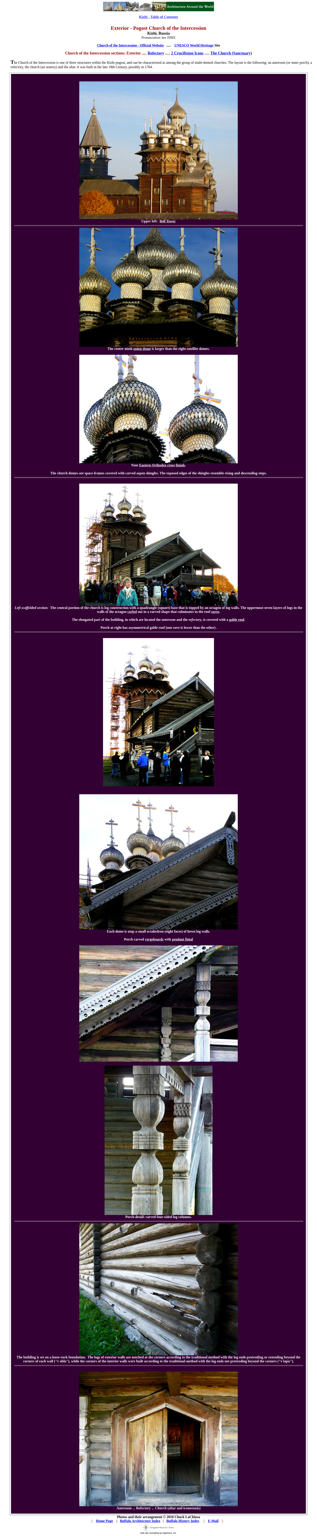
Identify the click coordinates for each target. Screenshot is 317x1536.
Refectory (156, 53)
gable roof (236, 620)
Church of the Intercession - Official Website (130, 45)
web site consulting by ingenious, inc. (158, 1532)
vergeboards (154, 939)
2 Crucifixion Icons (187, 53)
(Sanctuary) (241, 53)
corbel (132, 612)
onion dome (142, 349)
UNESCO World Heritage (193, 45)
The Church (220, 53)
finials (180, 465)
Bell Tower (168, 221)
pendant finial (182, 939)
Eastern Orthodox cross (157, 465)
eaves (215, 612)
